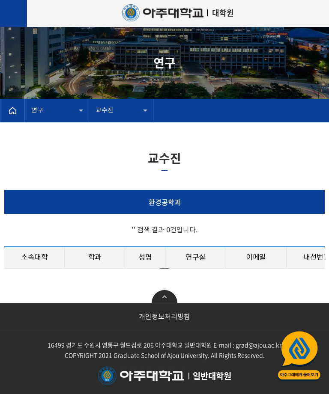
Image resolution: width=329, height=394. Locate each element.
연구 (37, 110)
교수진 (105, 110)
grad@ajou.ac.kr (258, 345)
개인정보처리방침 (164, 317)
